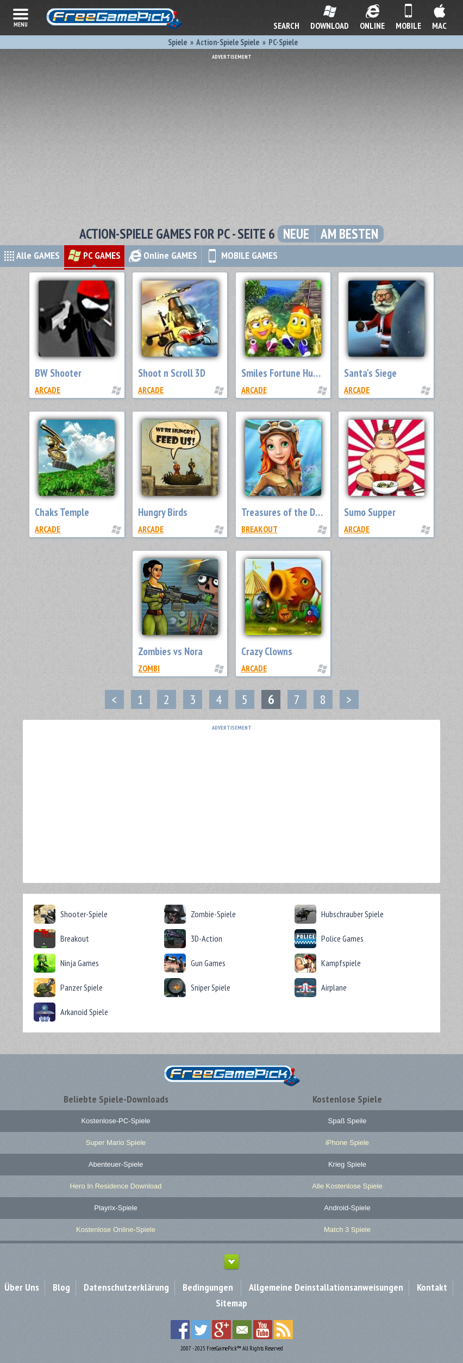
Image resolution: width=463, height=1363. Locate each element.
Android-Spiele (347, 1208)
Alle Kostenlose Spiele (347, 1186)
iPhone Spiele (347, 1142)
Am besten (349, 233)
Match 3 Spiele (347, 1229)
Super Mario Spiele (116, 1142)
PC (94, 255)
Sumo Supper (370, 512)
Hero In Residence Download (115, 1186)
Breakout (259, 529)
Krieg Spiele (347, 1164)
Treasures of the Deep (285, 512)
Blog (61, 1287)
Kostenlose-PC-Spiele (115, 1121)
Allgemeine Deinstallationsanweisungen (326, 1287)
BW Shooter (58, 372)
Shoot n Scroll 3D (171, 372)
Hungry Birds (162, 512)
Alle (32, 255)
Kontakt (432, 1287)
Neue (296, 233)
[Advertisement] (231, 136)
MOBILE (241, 255)
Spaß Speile (347, 1121)
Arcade (47, 389)
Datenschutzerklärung (126, 1287)
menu (20, 16)
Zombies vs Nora (170, 651)
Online (163, 255)
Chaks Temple (62, 512)
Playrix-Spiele (115, 1208)
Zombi (149, 668)
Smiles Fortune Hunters (287, 372)
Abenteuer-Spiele (116, 1164)
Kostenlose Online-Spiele (115, 1229)
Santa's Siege (370, 372)
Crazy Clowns (266, 651)
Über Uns (21, 1287)
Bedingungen (208, 1287)
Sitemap (231, 1303)
